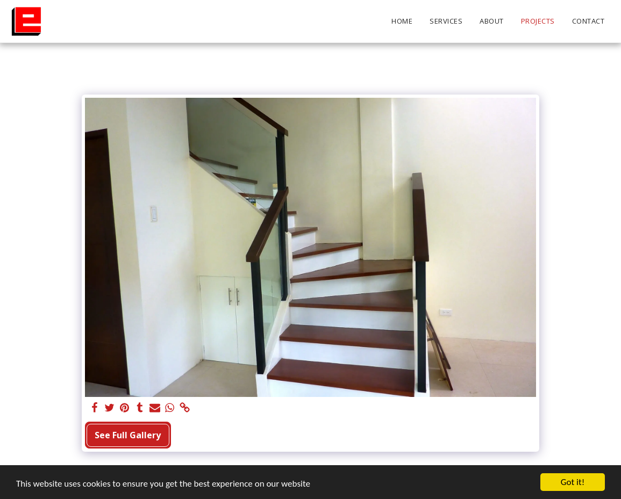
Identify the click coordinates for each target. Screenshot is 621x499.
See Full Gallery (128, 435)
